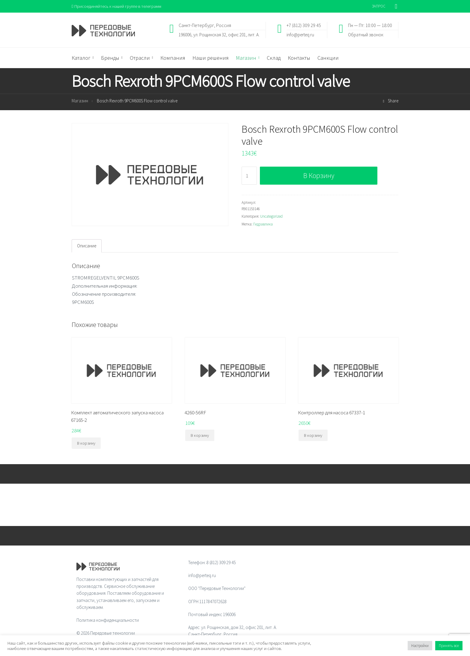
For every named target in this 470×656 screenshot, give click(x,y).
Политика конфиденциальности (107, 620)
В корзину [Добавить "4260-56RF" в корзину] (200, 435)
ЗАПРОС (378, 6)
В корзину (318, 175)
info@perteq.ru (300, 35)
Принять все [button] (449, 645)
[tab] (87, 246)
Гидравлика (263, 224)
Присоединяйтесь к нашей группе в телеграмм (118, 6)
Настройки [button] (420, 645)
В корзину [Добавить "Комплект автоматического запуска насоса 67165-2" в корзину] (86, 443)
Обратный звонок (365, 35)
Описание (86, 246)
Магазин (80, 101)
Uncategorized (271, 216)
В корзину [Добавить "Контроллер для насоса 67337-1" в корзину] (313, 435)
